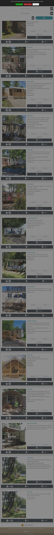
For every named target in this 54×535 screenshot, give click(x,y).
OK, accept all (19, 4)
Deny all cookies (27, 4)
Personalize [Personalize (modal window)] (35, 4)
